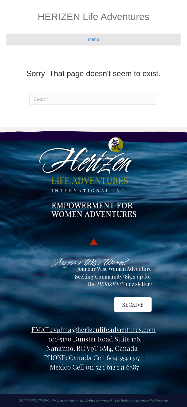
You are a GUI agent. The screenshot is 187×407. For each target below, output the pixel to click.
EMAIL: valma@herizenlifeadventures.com (94, 329)
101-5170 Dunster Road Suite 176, (95, 338)
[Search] (93, 99)
